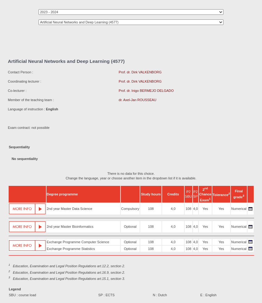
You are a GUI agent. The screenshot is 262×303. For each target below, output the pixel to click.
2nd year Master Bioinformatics (70, 226)
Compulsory (130, 209)
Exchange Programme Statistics (71, 249)
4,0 (173, 209)
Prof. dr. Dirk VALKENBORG (140, 72)
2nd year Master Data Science (69, 209)
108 (151, 209)
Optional (130, 226)
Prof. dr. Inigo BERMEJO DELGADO (146, 90)
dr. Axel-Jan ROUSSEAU (137, 100)
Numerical (239, 209)
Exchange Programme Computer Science (78, 242)
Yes (205, 209)
